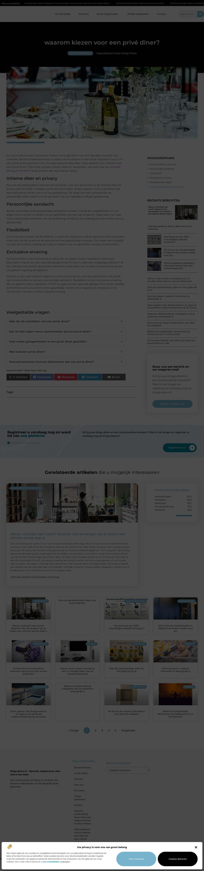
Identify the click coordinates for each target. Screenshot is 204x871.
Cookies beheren (178, 859)
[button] (196, 847)
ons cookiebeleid (51, 861)
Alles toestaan (136, 859)
